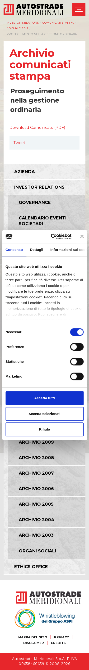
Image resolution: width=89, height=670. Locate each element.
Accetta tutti (44, 398)
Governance (35, 202)
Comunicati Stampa (58, 22)
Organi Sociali (37, 551)
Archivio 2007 (36, 473)
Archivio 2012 (17, 28)
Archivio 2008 (36, 457)
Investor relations (23, 22)
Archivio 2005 (36, 504)
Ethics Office (31, 566)
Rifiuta (44, 429)
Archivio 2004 (36, 519)
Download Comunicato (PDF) (37, 127)
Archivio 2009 (36, 442)
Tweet (19, 142)
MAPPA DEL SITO (32, 637)
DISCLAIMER (33, 643)
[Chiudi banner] (82, 236)
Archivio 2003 (36, 535)
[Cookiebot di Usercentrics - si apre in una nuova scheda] (53, 237)
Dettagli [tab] (36, 250)
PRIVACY (61, 637)
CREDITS (58, 643)
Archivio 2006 (36, 488)
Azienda (24, 171)
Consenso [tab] (14, 250)
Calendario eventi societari (42, 220)
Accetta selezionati (44, 414)
